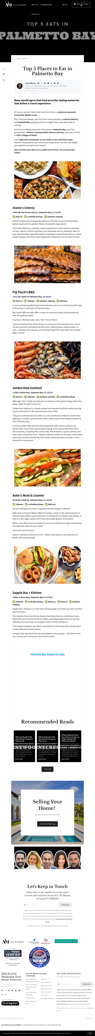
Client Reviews (45, 982)
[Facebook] (2, 990)
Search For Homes (46, 992)
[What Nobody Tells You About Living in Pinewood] (24, 746)
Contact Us (44, 995)
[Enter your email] (42, 905)
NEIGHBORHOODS (46, 4)
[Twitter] (5, 990)
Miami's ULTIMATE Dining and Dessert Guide (31, 987)
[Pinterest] (12, 990)
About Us (44, 979)
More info (72, 1033)
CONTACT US (35, 14)
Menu (65, 5)
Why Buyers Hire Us (47, 989)
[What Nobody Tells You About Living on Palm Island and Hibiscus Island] (70, 746)
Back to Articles (22, 58)
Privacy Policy (90, 1018)
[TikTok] (5, 995)
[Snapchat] (16, 990)
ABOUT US (34, 4)
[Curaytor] (10, 1005)
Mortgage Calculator (47, 998)
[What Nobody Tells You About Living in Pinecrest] (47, 746)
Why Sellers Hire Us (47, 985)
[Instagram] (2, 995)
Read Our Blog (30, 998)
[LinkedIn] (9, 990)
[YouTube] (19, 990)
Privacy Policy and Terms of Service (79, 1004)
